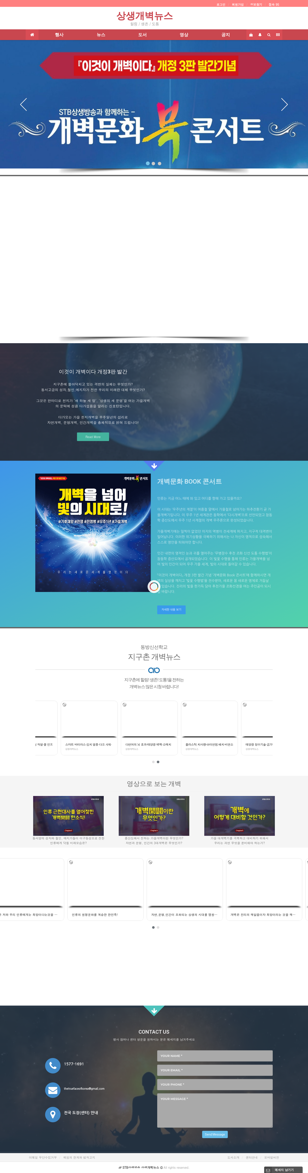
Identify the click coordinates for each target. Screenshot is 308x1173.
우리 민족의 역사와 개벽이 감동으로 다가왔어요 (271, 914)
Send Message (215, 1134)
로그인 (220, 4)
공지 (225, 34)
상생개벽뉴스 (144, 15)
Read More (93, 437)
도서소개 (233, 1157)
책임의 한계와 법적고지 (79, 1157)
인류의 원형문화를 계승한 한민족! (24, 914)
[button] (23, 101)
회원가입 (238, 4)
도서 (142, 34)
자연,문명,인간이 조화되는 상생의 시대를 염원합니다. (114, 914)
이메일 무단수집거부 (43, 1157)
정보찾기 (256, 4)
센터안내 (252, 1157)
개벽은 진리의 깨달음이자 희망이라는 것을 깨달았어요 (193, 914)
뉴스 (101, 34)
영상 (184, 34)
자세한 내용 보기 (171, 609)
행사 (59, 34)
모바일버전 (271, 1157)
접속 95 (274, 4)
